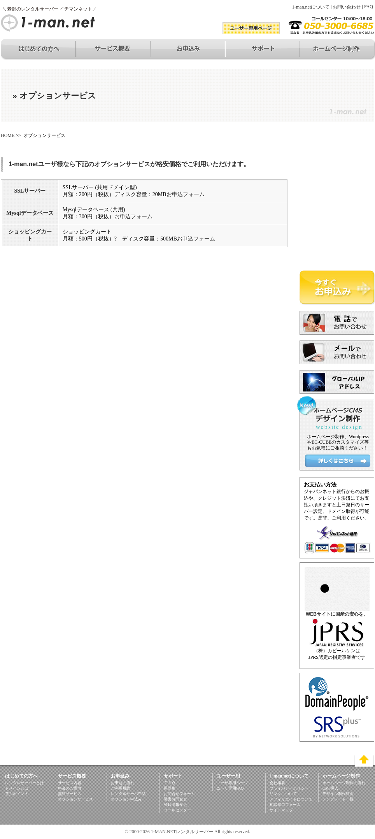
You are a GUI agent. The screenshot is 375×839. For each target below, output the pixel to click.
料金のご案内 (69, 788)
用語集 (169, 788)
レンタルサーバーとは (24, 783)
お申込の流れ (122, 783)
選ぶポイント (16, 794)
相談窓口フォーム (285, 804)
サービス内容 (69, 783)
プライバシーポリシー (289, 788)
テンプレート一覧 (338, 799)
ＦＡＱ (169, 783)
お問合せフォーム (179, 794)
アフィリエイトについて (291, 799)
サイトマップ (281, 810)
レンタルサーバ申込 (128, 794)
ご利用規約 (120, 788)
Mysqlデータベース (29, 213)
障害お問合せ (175, 799)
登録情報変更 (175, 804)
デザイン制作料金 (338, 794)
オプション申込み (126, 799)
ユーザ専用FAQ (230, 788)
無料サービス (69, 794)
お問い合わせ (347, 7)
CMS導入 (330, 788)
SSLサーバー (30, 191)
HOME (7, 135)
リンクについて (283, 794)
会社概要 (277, 783)
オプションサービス (75, 799)
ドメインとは (16, 788)
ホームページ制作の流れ (343, 783)
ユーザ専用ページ (232, 783)
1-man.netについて (310, 7)
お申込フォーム (185, 194)
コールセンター (177, 810)
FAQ (368, 6)
